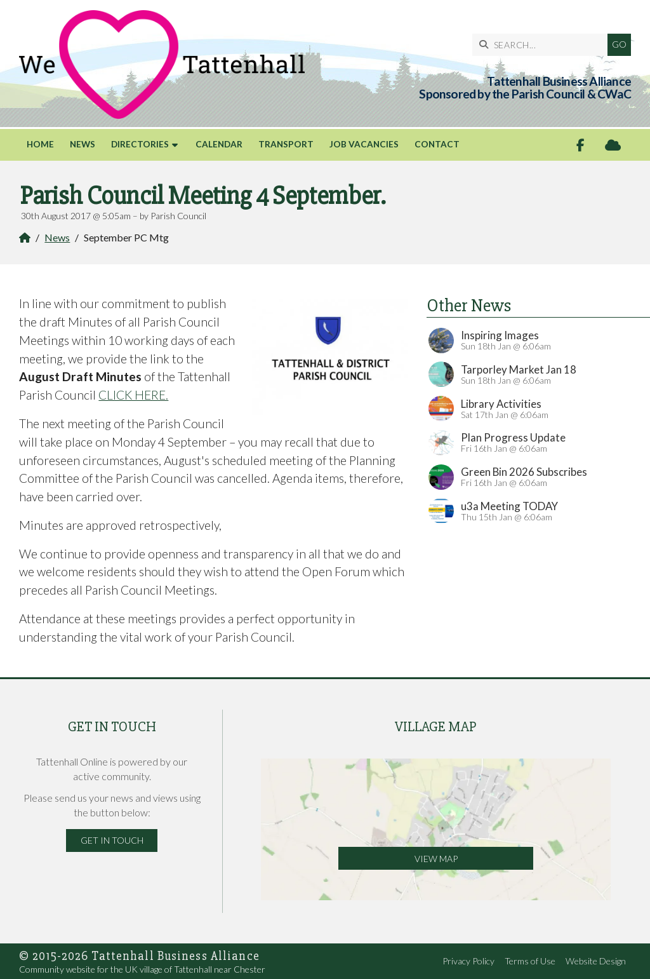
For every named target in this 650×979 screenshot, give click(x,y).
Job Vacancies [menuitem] (364, 144)
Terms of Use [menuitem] (530, 960)
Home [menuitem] (40, 144)
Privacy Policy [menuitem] (468, 960)
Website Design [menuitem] (596, 960)
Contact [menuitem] (437, 144)
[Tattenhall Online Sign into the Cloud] (613, 145)
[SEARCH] (543, 45)
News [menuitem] (82, 144)
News (57, 237)
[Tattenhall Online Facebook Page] (580, 145)
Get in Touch (112, 840)
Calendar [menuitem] (219, 144)
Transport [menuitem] (286, 144)
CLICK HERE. (133, 395)
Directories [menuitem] (140, 144)
